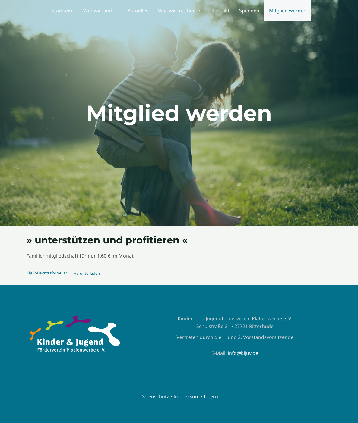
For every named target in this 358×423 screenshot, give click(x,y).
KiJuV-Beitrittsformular (47, 273)
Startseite (63, 10)
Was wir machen (177, 10)
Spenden (249, 10)
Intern (211, 396)
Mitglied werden (287, 10)
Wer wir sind (97, 10)
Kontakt (220, 10)
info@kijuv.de (243, 353)
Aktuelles (138, 10)
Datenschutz (154, 396)
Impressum (186, 396)
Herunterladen (87, 273)
